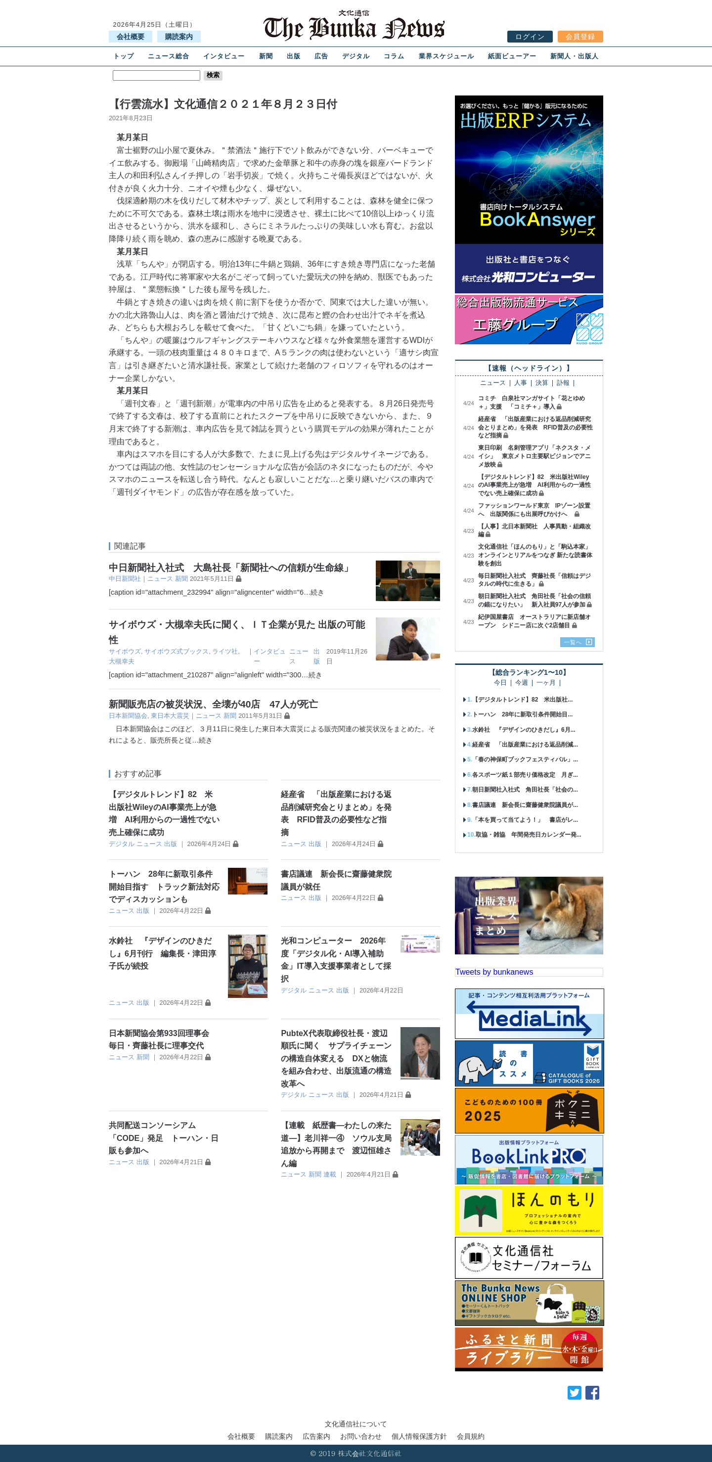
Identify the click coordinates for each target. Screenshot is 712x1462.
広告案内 (316, 1436)
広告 (321, 56)
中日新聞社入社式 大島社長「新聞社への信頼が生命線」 (231, 568)
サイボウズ (125, 651)
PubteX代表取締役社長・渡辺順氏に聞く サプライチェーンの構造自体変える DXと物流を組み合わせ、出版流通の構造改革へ (336, 1058)
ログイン (530, 36)
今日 (500, 683)
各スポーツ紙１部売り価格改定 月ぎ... (525, 774)
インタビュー (224, 56)
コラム (394, 56)
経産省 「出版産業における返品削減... (525, 744)
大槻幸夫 (121, 661)
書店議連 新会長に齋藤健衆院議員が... (525, 805)
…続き (314, 592)
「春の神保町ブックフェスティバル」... (525, 759)
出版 (294, 56)
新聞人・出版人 (574, 56)
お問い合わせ (361, 1436)
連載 (329, 1174)
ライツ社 (225, 651)
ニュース (160, 578)
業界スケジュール (446, 56)
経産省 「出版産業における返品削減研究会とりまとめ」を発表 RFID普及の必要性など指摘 (535, 427)
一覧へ (573, 642)
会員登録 (580, 36)
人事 (520, 383)
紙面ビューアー (512, 56)
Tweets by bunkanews (494, 972)
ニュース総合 (168, 56)
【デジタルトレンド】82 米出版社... (522, 699)
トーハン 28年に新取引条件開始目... (522, 714)
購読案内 (179, 37)
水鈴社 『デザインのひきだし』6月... (524, 729)
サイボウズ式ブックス (176, 651)
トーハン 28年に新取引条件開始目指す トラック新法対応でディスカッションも (164, 886)
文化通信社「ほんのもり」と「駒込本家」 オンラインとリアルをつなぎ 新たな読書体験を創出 (537, 555)
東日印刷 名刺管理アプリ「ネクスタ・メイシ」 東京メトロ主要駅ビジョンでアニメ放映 (534, 456)
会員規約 (471, 1436)
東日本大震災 (170, 715)
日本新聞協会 (128, 715)
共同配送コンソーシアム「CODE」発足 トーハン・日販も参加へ (164, 1138)
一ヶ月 (546, 683)
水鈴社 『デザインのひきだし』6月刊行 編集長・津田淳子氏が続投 (162, 953)
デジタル (356, 56)
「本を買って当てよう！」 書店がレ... (525, 819)
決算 (541, 383)
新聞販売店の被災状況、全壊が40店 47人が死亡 (213, 704)
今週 (521, 683)
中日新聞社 (125, 578)
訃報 (563, 383)
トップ (123, 56)
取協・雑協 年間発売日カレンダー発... (528, 834)
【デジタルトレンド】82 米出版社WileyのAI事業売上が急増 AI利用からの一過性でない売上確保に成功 (534, 485)
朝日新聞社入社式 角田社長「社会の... (525, 789)
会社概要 (130, 37)
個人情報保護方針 (419, 1436)
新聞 (266, 56)
